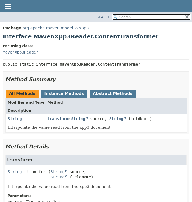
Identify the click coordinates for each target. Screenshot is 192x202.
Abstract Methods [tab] (112, 93)
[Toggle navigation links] (7, 7)
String (15, 118)
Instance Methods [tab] (64, 93)
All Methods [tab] (22, 93)
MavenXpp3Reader (20, 52)
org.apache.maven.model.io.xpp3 (56, 28)
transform (58, 118)
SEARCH (104, 17)
